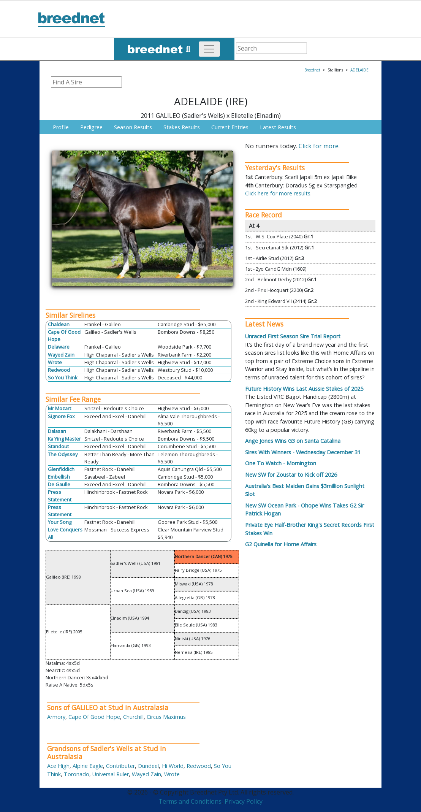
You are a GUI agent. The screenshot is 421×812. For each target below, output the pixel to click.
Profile (61, 127)
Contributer (120, 765)
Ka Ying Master (64, 438)
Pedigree (91, 127)
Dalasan (57, 431)
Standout (58, 446)
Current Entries (229, 127)
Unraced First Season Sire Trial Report (292, 336)
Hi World (173, 765)
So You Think (63, 377)
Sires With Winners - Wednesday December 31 (303, 452)
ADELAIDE (359, 70)
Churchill (133, 716)
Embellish (59, 476)
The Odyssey (63, 454)
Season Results (133, 127)
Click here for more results (277, 193)
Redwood (59, 369)
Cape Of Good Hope (94, 716)
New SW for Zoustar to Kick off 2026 (291, 474)
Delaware (59, 346)
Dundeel (148, 765)
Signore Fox (61, 416)
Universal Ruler (110, 774)
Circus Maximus (166, 716)
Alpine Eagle (88, 765)
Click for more (319, 146)
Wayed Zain (61, 354)
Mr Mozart (59, 408)
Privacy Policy (244, 801)
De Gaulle (59, 484)
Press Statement (59, 495)
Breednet (312, 70)
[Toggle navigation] (209, 49)
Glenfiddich (61, 469)
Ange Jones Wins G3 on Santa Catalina (292, 440)
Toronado (76, 774)
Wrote (55, 362)
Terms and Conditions (190, 801)
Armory (56, 716)
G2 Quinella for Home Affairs (281, 544)
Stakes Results (181, 127)
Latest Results (278, 127)
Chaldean (59, 324)
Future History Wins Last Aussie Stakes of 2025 (304, 388)
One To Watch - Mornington (280, 463)
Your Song (59, 522)
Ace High (58, 765)
